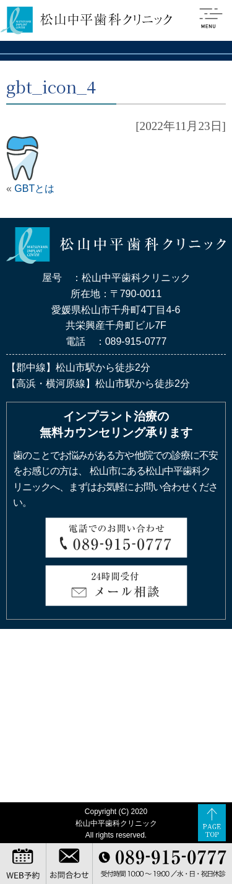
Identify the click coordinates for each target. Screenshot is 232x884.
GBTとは (34, 188)
